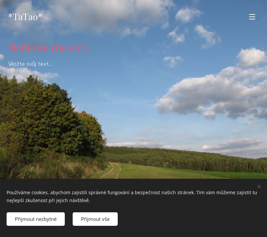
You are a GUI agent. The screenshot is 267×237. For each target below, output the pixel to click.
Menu (252, 16)
